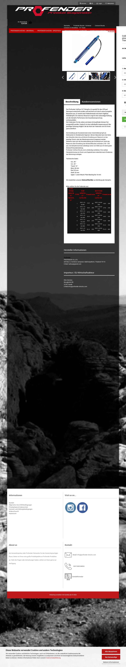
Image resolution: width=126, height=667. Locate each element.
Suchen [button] (83, 3)
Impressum (12, 515)
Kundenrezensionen (91, 103)
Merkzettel (109, 3)
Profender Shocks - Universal (22, 31)
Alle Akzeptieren (111, 651)
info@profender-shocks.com (86, 556)
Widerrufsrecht (14, 513)
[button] (91, 3)
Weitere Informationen (111, 662)
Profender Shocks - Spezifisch (49, 31)
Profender (111, 33)
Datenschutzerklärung (53, 658)
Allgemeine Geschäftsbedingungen (20, 506)
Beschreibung (72, 103)
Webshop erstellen (55, 596)
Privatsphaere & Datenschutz (18, 508)
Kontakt (11, 504)
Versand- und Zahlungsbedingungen (20, 511)
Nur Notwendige (111, 657)
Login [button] (99, 3)
